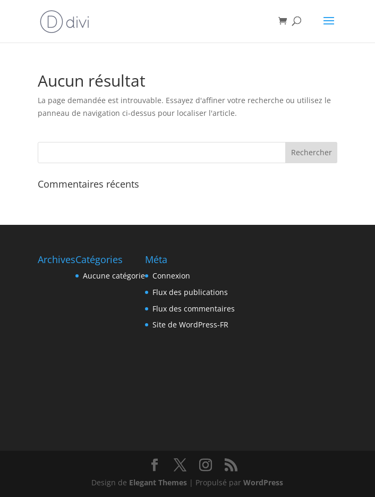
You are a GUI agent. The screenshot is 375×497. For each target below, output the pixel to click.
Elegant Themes (158, 482)
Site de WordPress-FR (190, 324)
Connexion (171, 276)
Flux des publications (190, 292)
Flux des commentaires (193, 309)
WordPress (263, 482)
